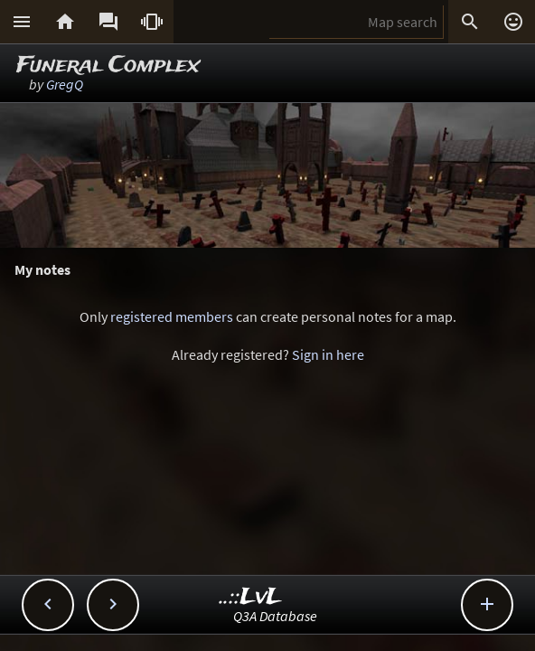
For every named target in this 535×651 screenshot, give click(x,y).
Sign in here (328, 354)
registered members (171, 316)
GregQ (64, 84)
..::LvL (251, 597)
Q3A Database (275, 616)
